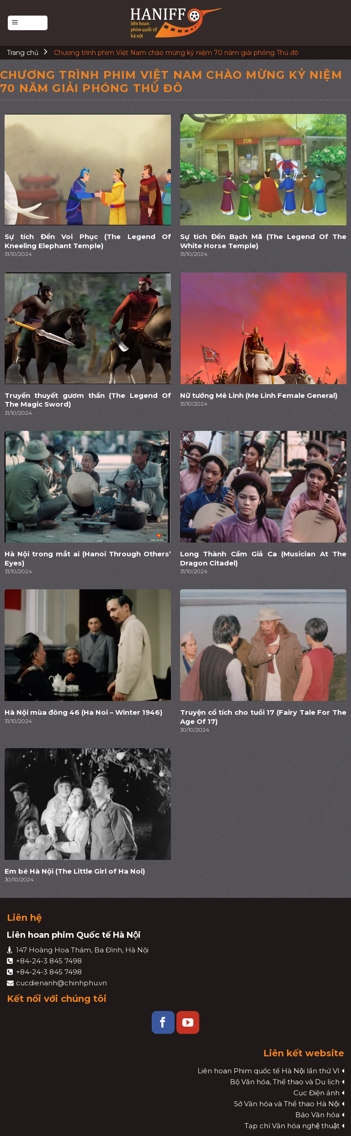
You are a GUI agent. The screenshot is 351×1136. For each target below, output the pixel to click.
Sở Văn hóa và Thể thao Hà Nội (287, 1103)
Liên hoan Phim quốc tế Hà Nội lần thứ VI (268, 1070)
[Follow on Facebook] (163, 1022)
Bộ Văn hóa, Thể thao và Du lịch (285, 1081)
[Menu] (28, 23)
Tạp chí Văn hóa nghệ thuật (292, 1125)
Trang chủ (22, 53)
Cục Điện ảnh (316, 1092)
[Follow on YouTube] (187, 1022)
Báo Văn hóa (317, 1114)
